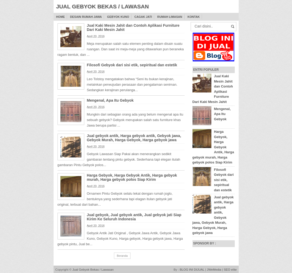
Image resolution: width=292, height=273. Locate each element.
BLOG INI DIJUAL (192, 269)
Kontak (193, 16)
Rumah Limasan (169, 16)
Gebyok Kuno (118, 16)
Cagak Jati (143, 16)
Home (60, 16)
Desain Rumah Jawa (86, 16)
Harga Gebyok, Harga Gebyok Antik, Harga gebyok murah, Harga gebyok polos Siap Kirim (132, 177)
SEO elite (230, 269)
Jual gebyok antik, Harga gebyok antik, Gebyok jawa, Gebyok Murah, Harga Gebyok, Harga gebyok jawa (134, 138)
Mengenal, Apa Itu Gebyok (110, 100)
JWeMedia (214, 269)
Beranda (122, 255)
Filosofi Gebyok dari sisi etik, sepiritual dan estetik (132, 65)
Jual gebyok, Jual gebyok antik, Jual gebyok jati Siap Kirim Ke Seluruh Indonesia (134, 217)
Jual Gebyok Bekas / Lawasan (93, 269)
